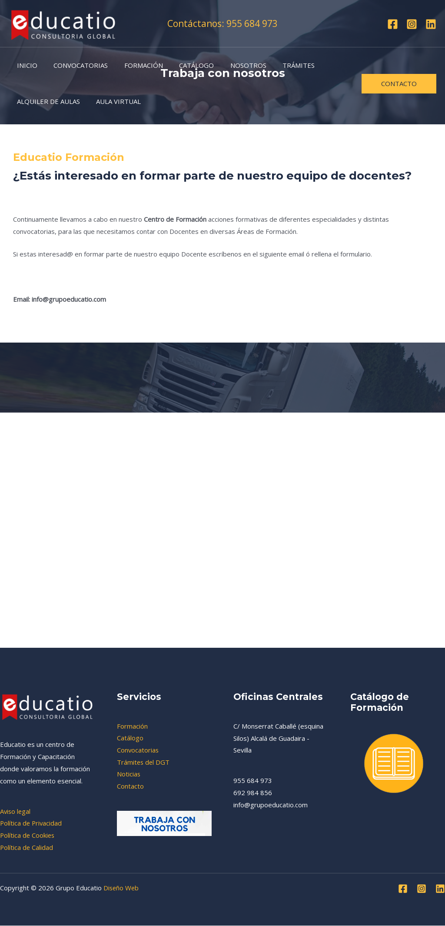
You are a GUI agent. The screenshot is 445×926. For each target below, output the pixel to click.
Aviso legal (16, 811)
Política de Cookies (28, 835)
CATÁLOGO (185, 65)
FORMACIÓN (135, 65)
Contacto (130, 786)
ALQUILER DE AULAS (46, 101)
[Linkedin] (430, 24)
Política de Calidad (27, 847)
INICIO (25, 65)
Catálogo (130, 738)
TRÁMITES (281, 65)
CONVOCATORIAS (76, 65)
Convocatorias (138, 750)
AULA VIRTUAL (113, 101)
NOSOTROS (234, 65)
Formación (132, 726)
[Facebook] (392, 24)
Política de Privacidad (31, 823)
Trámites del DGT (144, 762)
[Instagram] (411, 24)
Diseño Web (121, 888)
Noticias (129, 774)
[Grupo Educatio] (63, 22)
